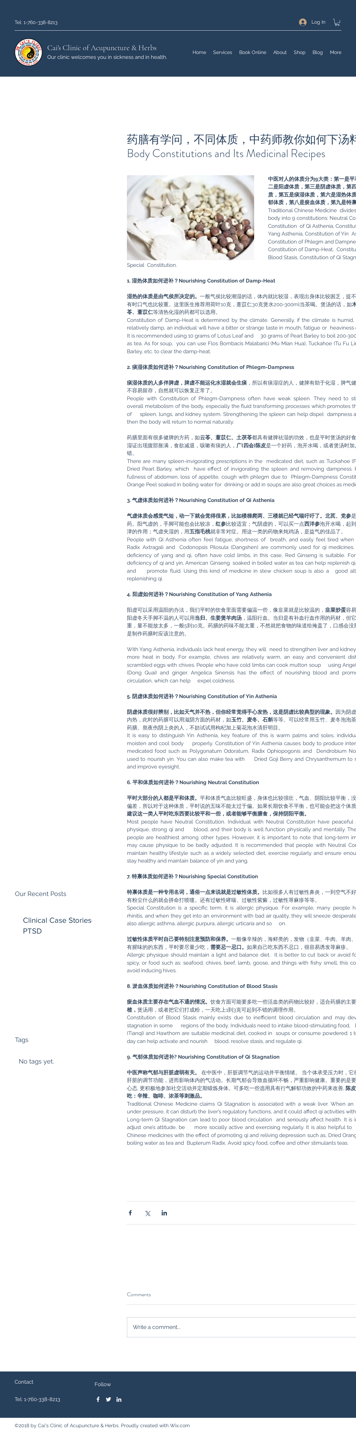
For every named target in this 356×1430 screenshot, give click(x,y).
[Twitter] (108, 1399)
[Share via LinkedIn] (164, 1212)
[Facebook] (98, 1399)
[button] (337, 22)
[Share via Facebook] (130, 1212)
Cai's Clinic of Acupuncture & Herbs (101, 47)
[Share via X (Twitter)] (147, 1212)
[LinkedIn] (118, 1399)
